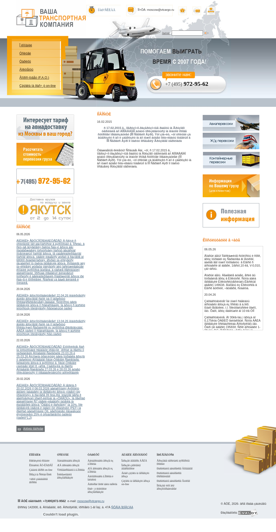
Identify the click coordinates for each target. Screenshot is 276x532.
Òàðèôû (25, 61)
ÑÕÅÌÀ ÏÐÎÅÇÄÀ (122, 507)
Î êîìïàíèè (25, 45)
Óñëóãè (25, 53)
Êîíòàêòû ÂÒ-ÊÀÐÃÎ (41, 465)
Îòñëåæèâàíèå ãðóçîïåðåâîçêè (65, 476)
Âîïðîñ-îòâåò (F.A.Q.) (34, 78)
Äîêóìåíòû (26, 69)
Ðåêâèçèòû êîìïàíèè (39, 460)
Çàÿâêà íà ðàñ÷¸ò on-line (37, 86)
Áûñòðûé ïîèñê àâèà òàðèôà (102, 484)
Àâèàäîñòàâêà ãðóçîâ (68, 460)
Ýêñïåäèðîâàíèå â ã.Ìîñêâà (71, 469)
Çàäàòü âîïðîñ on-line (40, 469)
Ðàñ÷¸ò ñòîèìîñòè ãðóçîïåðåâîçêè (97, 490)
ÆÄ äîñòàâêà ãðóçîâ (68, 465)
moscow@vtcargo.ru (90, 501)
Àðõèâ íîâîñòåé (33, 428)
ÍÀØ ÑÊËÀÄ (106, 10)
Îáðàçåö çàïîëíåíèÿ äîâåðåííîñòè (131, 467)
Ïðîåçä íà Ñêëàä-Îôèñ (40, 474)
